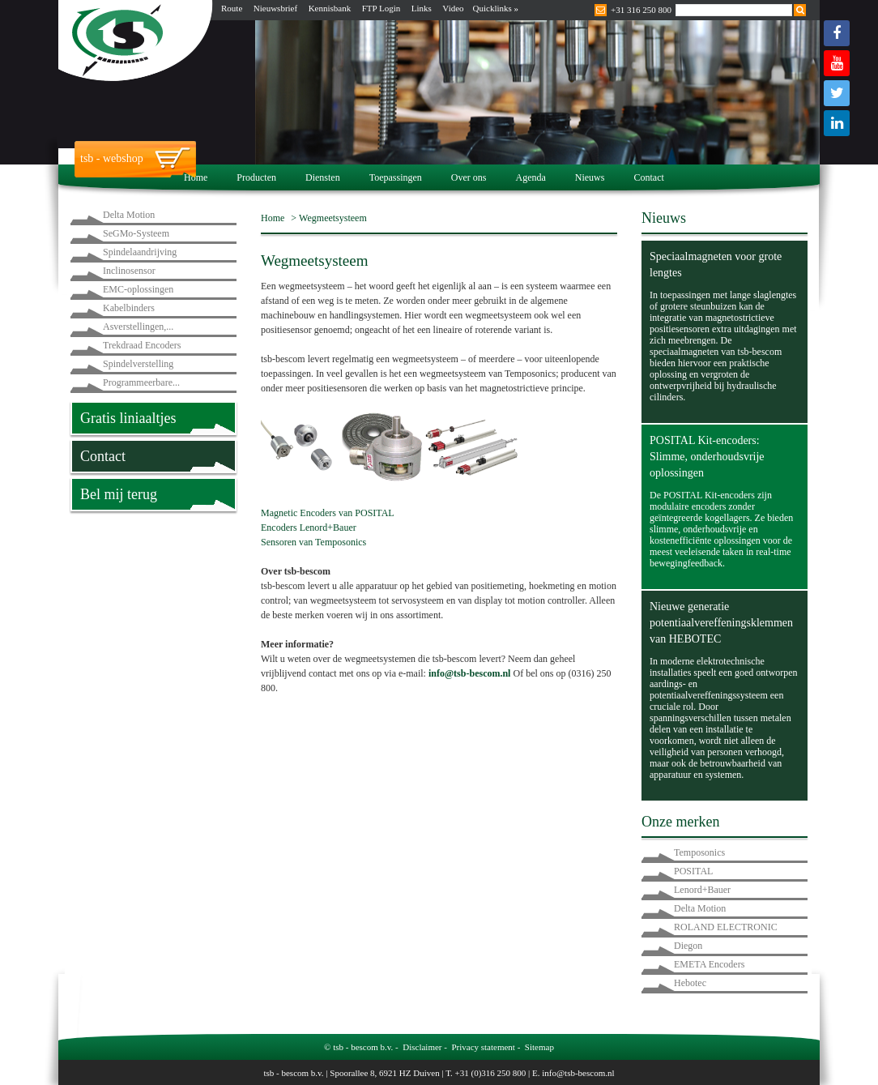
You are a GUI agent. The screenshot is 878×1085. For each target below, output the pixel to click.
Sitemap (539, 1047)
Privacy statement (483, 1047)
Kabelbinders (129, 308)
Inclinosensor (129, 270)
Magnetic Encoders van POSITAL (327, 513)
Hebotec (690, 983)
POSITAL (693, 871)
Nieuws (590, 177)
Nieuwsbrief (275, 8)
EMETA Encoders (709, 964)
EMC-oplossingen (138, 289)
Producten (256, 177)
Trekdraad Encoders (142, 345)
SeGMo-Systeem (136, 233)
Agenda (530, 177)
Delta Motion (129, 214)
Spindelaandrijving (140, 252)
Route (231, 8)
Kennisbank (330, 8)
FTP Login (381, 8)
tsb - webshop (111, 158)
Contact (648, 177)
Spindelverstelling (138, 363)
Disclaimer (422, 1047)
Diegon (688, 945)
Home (195, 177)
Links (421, 8)
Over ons (469, 177)
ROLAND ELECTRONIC (726, 927)
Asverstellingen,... (138, 326)
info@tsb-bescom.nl (469, 673)
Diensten (322, 177)
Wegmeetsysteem (333, 218)
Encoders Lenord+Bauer (308, 527)
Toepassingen (395, 177)
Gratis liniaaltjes (128, 418)
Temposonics (699, 852)
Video (452, 8)
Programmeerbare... (141, 382)
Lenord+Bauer (702, 889)
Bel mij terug (118, 494)
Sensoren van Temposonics (313, 542)
